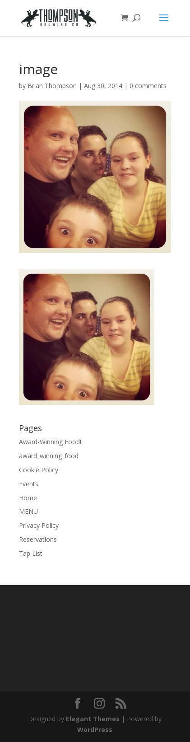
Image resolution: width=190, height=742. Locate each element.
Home (28, 497)
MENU (28, 511)
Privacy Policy (39, 525)
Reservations (38, 539)
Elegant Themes (93, 718)
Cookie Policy (38, 469)
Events (28, 483)
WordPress (94, 729)
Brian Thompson (52, 85)
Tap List (30, 553)
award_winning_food (49, 455)
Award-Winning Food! (50, 441)
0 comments (148, 85)
